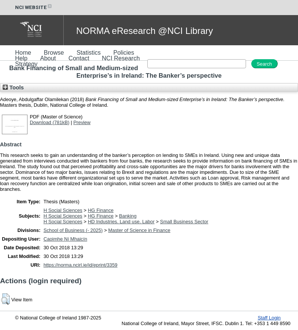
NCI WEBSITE (34, 7)
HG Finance (100, 210)
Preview (82, 122)
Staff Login (269, 318)
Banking (127, 216)
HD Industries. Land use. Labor (121, 221)
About (48, 58)
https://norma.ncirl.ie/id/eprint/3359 (80, 265)
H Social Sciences (62, 210)
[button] (5, 299)
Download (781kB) (49, 122)
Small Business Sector (184, 221)
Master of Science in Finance (139, 230)
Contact (79, 58)
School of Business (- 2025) (72, 230)
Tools (13, 87)
